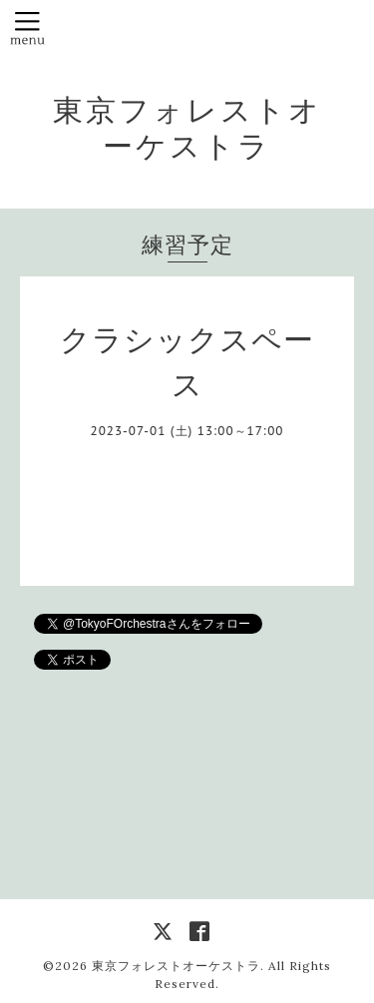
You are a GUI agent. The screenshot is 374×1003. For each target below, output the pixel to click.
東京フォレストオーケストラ (187, 128)
